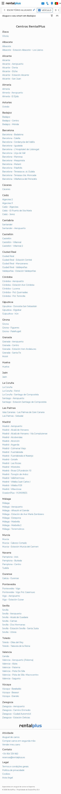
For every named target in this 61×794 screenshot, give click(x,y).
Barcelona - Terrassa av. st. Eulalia (18, 171)
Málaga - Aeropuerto (12, 507)
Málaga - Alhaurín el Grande (15, 510)
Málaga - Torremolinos (13, 529)
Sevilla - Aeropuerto (12, 613)
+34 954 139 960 (10, 753)
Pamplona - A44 (10, 557)
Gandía (5, 656)
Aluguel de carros (10, 737)
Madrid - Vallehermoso (13, 478)
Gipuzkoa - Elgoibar (11, 310)
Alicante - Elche (10, 71)
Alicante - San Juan (11, 78)
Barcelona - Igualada (12, 145)
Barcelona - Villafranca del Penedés (19, 179)
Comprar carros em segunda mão (19, 741)
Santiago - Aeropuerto (13, 398)
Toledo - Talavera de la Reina (16, 646)
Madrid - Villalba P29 (12, 485)
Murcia (5, 539)
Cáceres (6, 189)
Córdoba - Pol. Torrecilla (13, 296)
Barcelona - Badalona (12, 134)
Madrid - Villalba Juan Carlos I (16, 481)
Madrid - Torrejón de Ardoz (15, 474)
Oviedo (5, 106)
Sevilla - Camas (9, 621)
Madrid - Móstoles (11, 467)
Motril (5, 356)
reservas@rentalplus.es (13, 757)
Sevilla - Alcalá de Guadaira (15, 617)
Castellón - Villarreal (11, 242)
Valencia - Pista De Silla (13, 671)
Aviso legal (7, 777)
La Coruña (7, 387)
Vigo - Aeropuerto (11, 596)
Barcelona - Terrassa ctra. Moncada (19, 175)
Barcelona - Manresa (12, 156)
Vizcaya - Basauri (10, 692)
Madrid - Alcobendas (12, 437)
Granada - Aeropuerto (12, 341)
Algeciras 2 (7, 199)
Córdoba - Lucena (11, 288)
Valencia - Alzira (9, 663)
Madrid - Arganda (10, 444)
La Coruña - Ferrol (11, 391)
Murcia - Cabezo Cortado (14, 543)
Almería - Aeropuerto (12, 92)
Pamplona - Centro (11, 564)
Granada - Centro (10, 345)
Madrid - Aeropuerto (12, 426)
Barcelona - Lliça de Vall (13, 153)
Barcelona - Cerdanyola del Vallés (18, 142)
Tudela (5, 568)
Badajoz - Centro (10, 120)
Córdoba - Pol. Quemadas (15, 292)
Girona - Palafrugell (11, 331)
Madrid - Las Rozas (11, 463)
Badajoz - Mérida (10, 124)
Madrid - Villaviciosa (11, 489)
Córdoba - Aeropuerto (13, 281)
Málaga (5, 503)
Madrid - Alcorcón (11, 441)
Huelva (5, 366)
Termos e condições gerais (15, 766)
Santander (7, 224)
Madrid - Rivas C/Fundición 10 (16, 470)
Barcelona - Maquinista (13, 160)
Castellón (6, 238)
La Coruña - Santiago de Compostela (20, 394)
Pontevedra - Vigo (11, 588)
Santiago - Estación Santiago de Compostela (24, 402)
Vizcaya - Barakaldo (11, 688)
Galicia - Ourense (10, 578)
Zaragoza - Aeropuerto (13, 706)
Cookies (6, 774)
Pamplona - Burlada (12, 560)
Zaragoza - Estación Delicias (16, 717)
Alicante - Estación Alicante (15, 75)
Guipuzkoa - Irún (10, 313)
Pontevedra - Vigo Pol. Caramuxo (18, 592)
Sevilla (5, 610)
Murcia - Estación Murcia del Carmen (20, 546)
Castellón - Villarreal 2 (12, 246)
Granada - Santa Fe (11, 352)
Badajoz (6, 117)
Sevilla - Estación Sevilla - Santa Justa (20, 628)
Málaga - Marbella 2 (11, 525)
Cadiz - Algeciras (10, 207)
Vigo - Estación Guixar (13, 599)
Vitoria (5, 36)
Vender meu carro (11, 744)
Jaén (4, 377)
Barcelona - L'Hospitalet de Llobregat (20, 149)
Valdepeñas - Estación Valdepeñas (19, 271)
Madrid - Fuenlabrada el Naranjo (17, 456)
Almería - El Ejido (10, 96)
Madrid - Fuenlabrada (12, 452)
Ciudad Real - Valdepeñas (14, 267)
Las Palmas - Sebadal (12, 416)
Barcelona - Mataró (11, 164)
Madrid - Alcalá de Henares (15, 430)
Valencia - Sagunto (11, 678)
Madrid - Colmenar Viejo (14, 448)
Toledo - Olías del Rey (12, 642)
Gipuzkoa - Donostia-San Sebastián (19, 306)
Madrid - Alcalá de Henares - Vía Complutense (24, 433)
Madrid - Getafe (10, 459)
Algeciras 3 (7, 203)
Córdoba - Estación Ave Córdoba (18, 285)
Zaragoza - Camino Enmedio (16, 710)
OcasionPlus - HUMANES (14, 493)
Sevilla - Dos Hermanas (13, 624)
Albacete (6, 46)
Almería (6, 89)
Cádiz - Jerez (8, 214)
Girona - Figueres (10, 327)
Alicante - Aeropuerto (12, 64)
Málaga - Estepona (11, 518)
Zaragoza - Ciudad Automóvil (16, 714)
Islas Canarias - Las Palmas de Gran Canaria (23, 412)
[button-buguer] (3, 3)
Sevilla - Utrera (9, 632)
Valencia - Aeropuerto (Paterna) (17, 660)
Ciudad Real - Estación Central (17, 260)
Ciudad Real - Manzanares (15, 263)
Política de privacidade (13, 770)
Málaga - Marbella (11, 521)
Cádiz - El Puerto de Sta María (17, 210)
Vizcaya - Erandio (10, 696)
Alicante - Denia (10, 67)
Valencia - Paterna (11, 667)
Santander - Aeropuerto (14, 228)
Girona (5, 324)
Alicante (6, 60)
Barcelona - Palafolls (12, 168)
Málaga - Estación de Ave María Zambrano (23, 514)
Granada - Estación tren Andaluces (19, 349)
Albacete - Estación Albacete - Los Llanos (22, 50)
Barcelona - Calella (11, 138)
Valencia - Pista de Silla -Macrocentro (20, 675)
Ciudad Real (8, 256)
